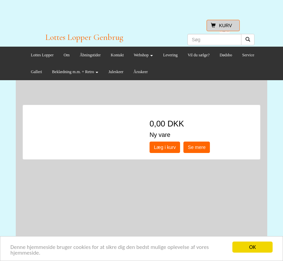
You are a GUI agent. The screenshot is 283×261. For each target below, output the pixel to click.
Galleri (36, 71)
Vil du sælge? (199, 55)
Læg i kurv (165, 147)
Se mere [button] (197, 147)
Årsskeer (140, 71)
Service (248, 55)
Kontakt (117, 55)
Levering (170, 55)
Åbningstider (90, 55)
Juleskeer (115, 71)
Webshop (143, 55)
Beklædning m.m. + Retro (75, 71)
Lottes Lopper (42, 55)
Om (67, 55)
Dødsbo (226, 55)
